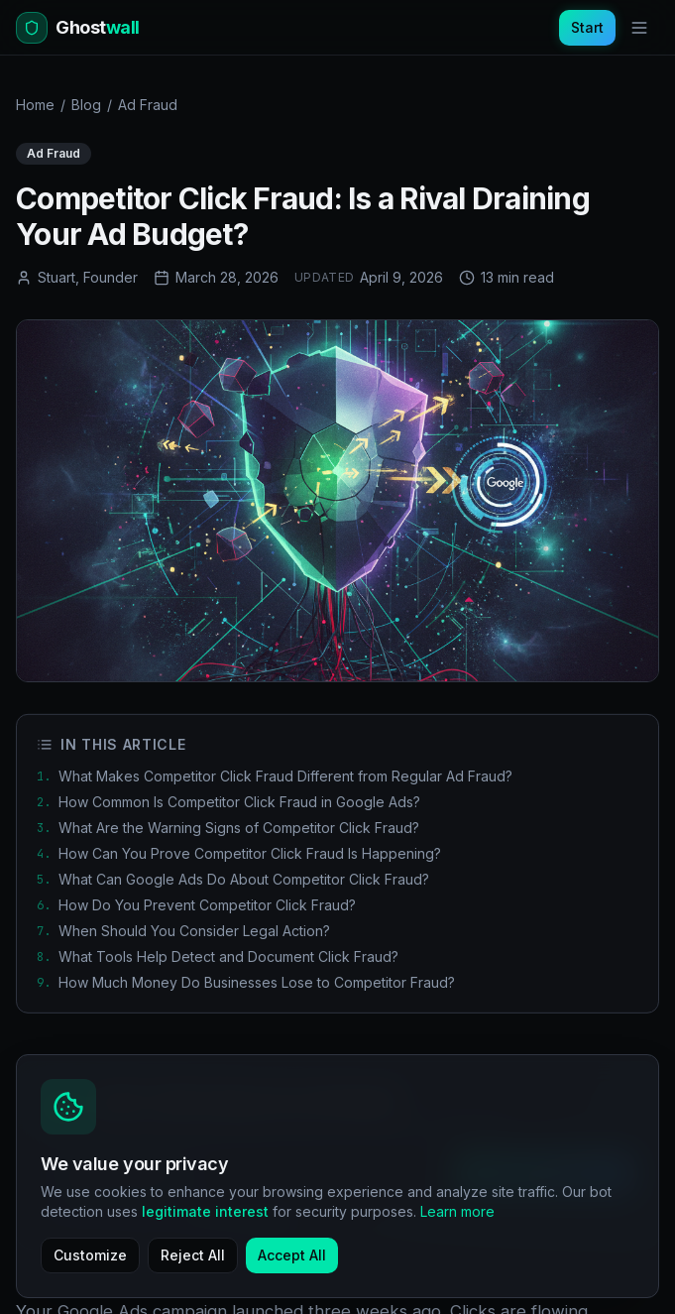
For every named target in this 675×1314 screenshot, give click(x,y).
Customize (90, 1255)
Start (587, 27)
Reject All (193, 1255)
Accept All (292, 1255)
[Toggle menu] (639, 28)
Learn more (457, 1211)
